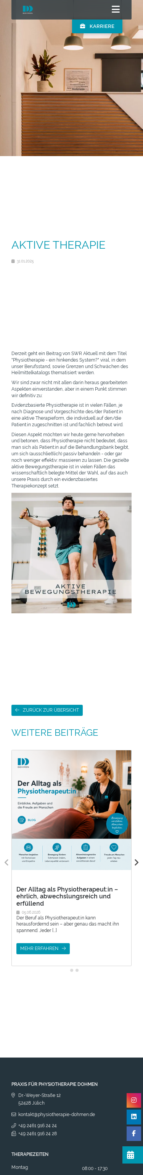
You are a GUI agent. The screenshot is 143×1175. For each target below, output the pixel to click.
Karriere (97, 26)
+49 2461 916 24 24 (37, 1125)
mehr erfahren (39, 948)
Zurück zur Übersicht (51, 710)
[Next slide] (136, 862)
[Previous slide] (6, 862)
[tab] (66, 970)
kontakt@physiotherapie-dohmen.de (56, 1114)
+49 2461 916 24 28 (37, 1133)
